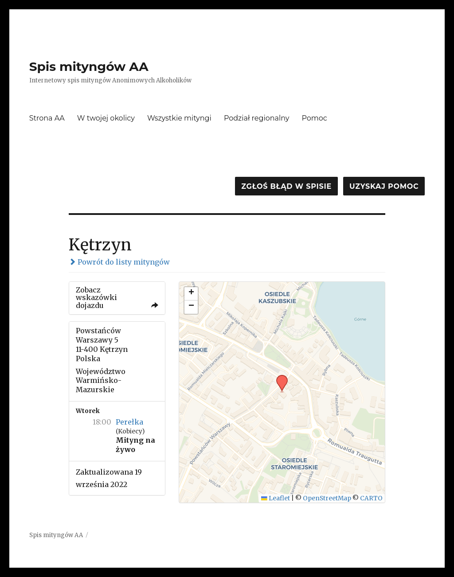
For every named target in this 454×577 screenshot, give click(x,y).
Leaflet (275, 498)
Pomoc (314, 118)
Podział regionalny (257, 118)
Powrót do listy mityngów (119, 261)
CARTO (371, 498)
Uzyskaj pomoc (384, 186)
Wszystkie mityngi (179, 118)
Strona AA (47, 118)
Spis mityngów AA (89, 66)
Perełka (129, 421)
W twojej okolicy (106, 118)
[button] (279, 377)
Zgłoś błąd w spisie (286, 186)
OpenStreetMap (327, 498)
